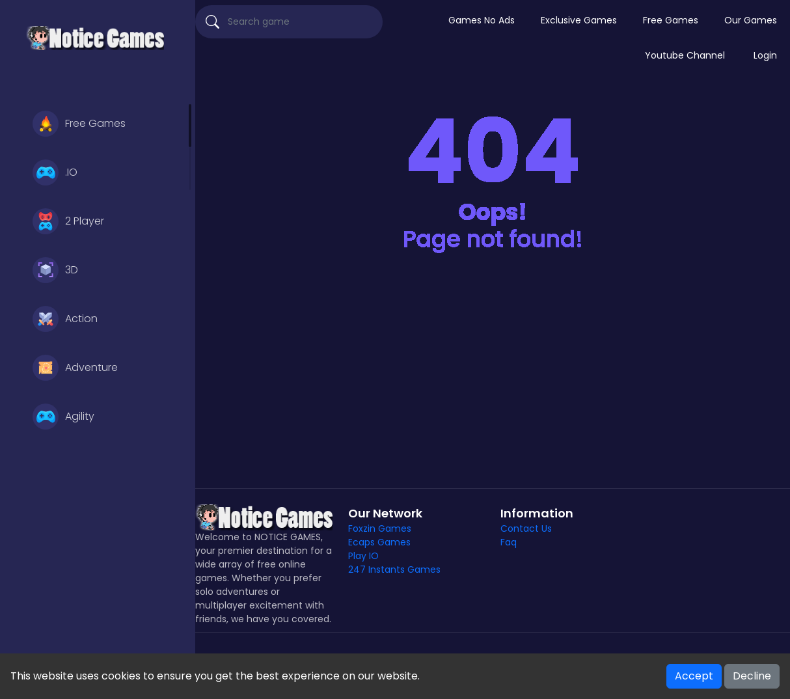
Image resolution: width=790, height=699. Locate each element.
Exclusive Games (579, 20)
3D (55, 270)
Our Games (750, 20)
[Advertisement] (492, 377)
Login (765, 55)
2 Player (68, 221)
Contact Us (526, 528)
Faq (508, 542)
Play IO (363, 555)
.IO (55, 172)
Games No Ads (481, 20)
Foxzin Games (379, 528)
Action (65, 319)
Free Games (79, 124)
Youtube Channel (685, 55)
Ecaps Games (379, 542)
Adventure (75, 368)
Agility (63, 417)
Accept (694, 675)
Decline (752, 675)
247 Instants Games (394, 569)
